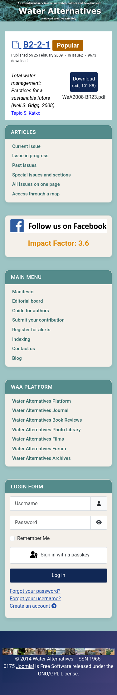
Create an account (33, 606)
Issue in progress (30, 155)
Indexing (21, 339)
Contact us (23, 348)
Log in (58, 575)
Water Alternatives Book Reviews (47, 420)
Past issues (24, 165)
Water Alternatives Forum (39, 448)
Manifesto (22, 292)
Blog (17, 358)
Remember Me (33, 538)
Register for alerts (31, 329)
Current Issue (26, 146)
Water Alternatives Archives (41, 458)
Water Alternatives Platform (41, 401)
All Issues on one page (36, 184)
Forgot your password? (35, 591)
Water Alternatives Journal (40, 410)
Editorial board (27, 301)
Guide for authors (30, 310)
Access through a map (36, 194)
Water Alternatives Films (38, 439)
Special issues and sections (41, 175)
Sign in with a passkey (59, 555)
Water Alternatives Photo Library (46, 429)
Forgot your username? (35, 598)
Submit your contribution (38, 320)
